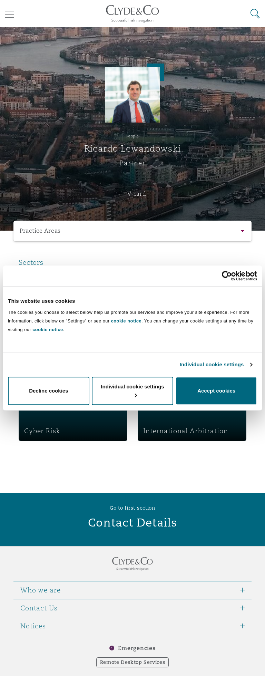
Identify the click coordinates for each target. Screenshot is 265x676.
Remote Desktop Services (132, 662)
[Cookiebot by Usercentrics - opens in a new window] (227, 276)
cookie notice (126, 320)
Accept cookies (216, 391)
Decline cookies (48, 391)
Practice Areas (40, 230)
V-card (136, 193)
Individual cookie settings (212, 364)
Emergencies (136, 648)
